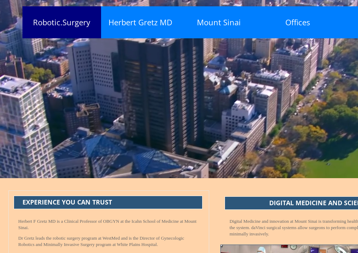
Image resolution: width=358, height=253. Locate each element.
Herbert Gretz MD (140, 22)
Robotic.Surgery (61, 22)
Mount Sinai (219, 22)
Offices (297, 22)
